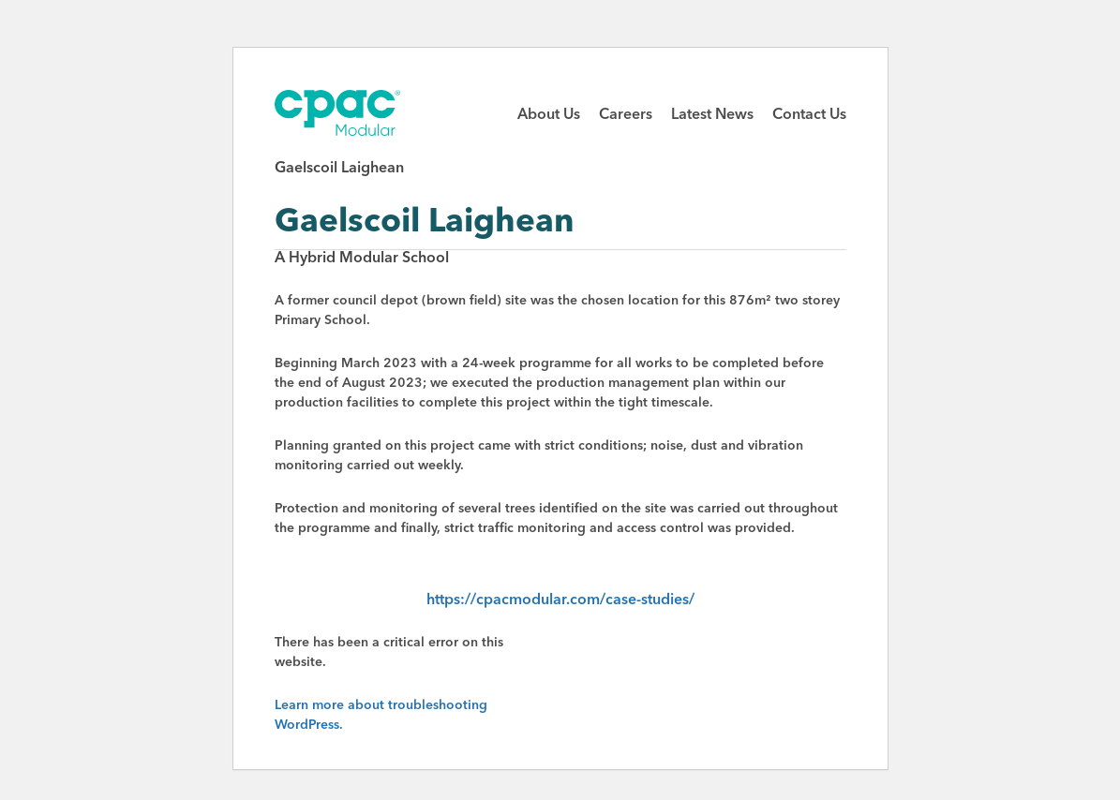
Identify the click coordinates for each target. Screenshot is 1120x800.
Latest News (712, 115)
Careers (625, 115)
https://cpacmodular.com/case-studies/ (560, 600)
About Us (548, 115)
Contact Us (809, 115)
